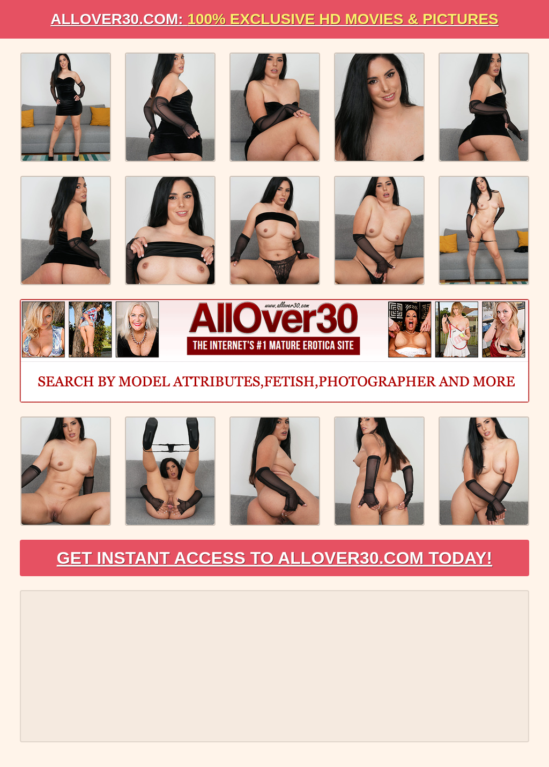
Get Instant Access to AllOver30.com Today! (275, 558)
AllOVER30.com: (274, 19)
